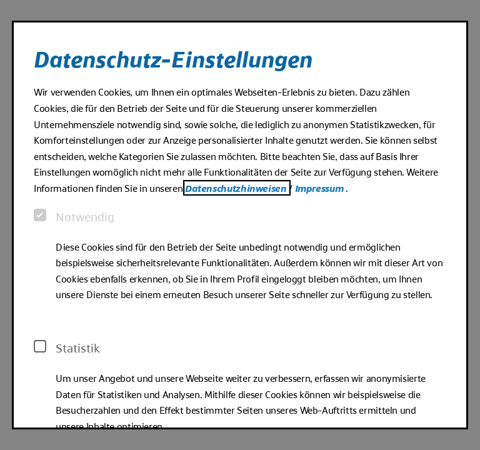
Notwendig (74, 216)
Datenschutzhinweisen (237, 188)
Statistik (67, 347)
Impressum (320, 188)
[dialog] (240, 225)
